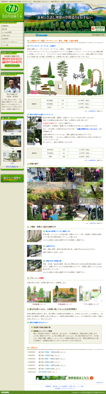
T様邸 (47, 365)
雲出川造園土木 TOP (98, 35)
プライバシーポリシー (10, 42)
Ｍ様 (12, 134)
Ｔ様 (12, 148)
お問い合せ (6, 35)
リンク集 (5, 45)
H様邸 (52, 359)
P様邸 (47, 352)
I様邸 (46, 359)
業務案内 (5, 26)
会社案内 (5, 39)
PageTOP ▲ (99, 382)
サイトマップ (101, 4)
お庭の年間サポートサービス (87, 129)
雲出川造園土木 (12, 167)
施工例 (4, 29)
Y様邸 (53, 352)
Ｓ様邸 (47, 369)
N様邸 (52, 365)
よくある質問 (6, 32)
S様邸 (47, 362)
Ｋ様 (12, 163)
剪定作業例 (42, 372)
